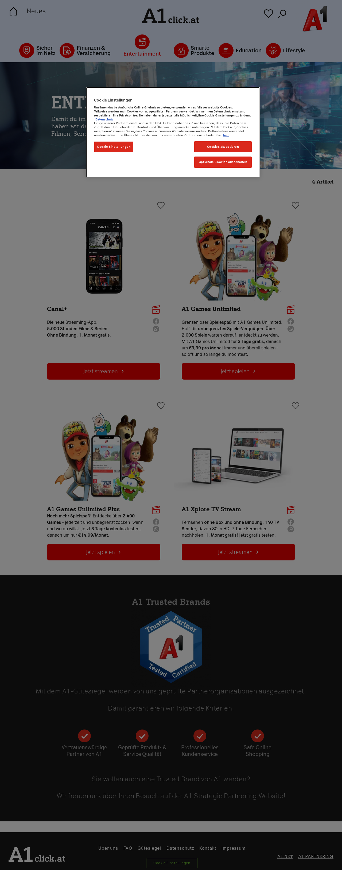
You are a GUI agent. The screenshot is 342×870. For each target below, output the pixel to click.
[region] (173, 132)
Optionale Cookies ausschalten (223, 162)
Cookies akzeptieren (223, 147)
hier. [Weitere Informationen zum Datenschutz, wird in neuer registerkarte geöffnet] (226, 135)
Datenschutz (104, 119)
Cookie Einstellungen (114, 147)
